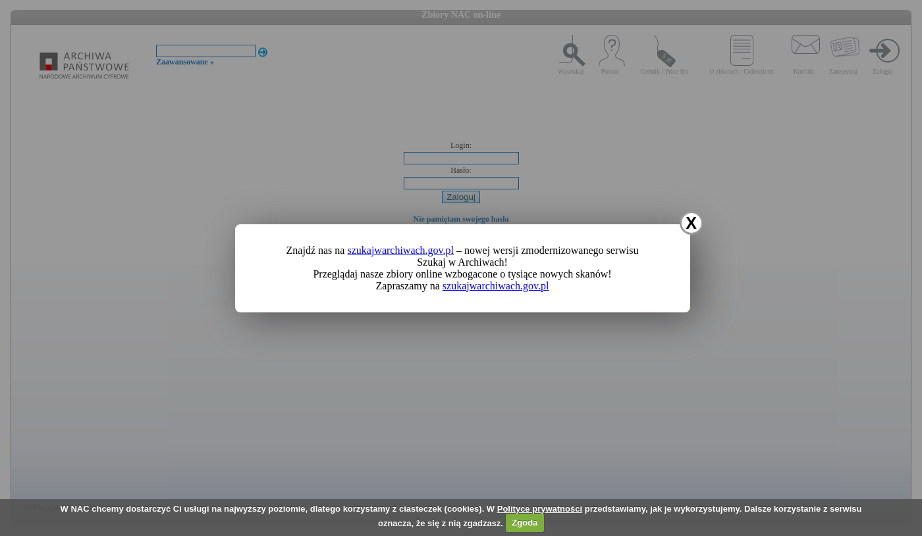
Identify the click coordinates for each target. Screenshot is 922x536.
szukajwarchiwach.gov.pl (400, 250)
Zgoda (524, 522)
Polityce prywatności (539, 509)
